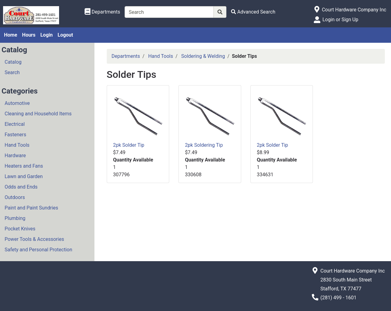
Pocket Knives (20, 229)
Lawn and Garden (24, 176)
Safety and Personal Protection (38, 250)
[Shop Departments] (102, 12)
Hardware (15, 155)
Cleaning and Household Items (38, 114)
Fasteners (15, 135)
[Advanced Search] (253, 12)
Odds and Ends (21, 187)
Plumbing (15, 218)
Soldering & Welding (203, 56)
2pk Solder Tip (129, 145)
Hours (28, 35)
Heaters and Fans (24, 166)
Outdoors (15, 197)
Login (46, 35)
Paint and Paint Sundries (31, 208)
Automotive (17, 103)
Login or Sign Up (340, 19)
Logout (65, 35)
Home (10, 35)
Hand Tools (17, 145)
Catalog (13, 62)
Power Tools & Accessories (34, 239)
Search (12, 72)
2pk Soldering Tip (204, 145)
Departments (126, 56)
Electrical (15, 124)
